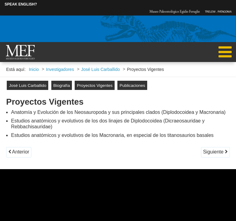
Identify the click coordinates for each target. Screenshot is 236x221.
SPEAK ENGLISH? (21, 4)
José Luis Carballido (27, 85)
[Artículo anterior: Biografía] (18, 152)
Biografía (61, 85)
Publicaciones (132, 85)
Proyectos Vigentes (94, 85)
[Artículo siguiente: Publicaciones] (215, 152)
